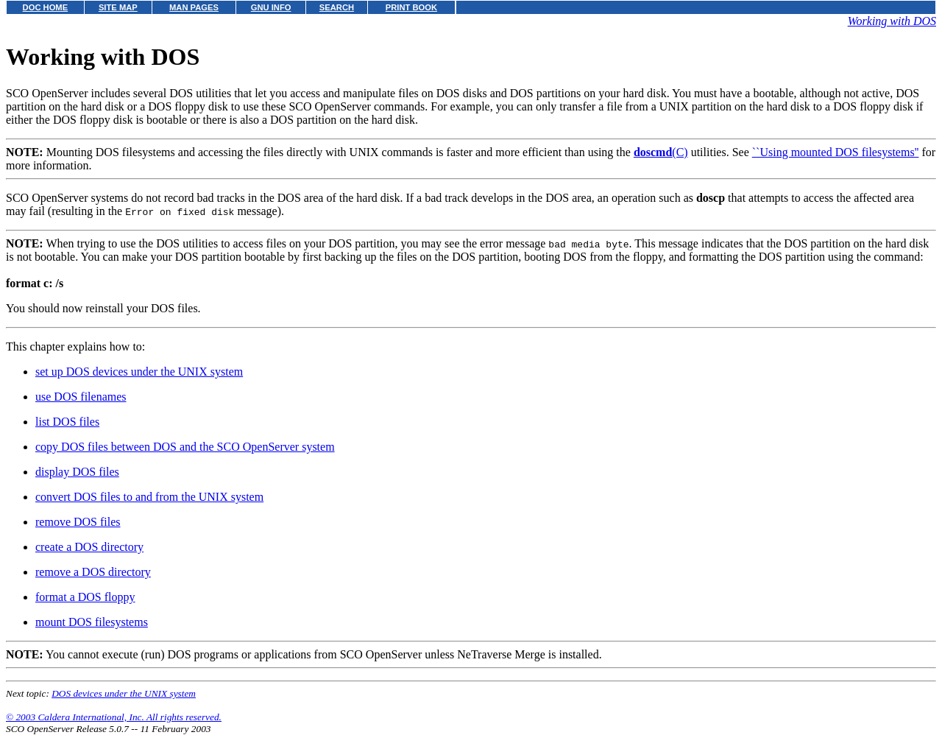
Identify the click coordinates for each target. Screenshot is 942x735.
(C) (661, 152)
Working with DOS (892, 21)
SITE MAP (118, 7)
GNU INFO (271, 7)
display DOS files (77, 471)
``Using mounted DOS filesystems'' (835, 152)
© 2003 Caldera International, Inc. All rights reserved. (114, 716)
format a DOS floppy (85, 597)
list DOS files (67, 421)
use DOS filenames (81, 396)
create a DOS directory (89, 547)
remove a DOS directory (93, 572)
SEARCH (336, 7)
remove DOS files (78, 522)
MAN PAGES (194, 7)
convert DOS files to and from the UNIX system (149, 496)
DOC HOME (45, 7)
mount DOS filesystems (91, 622)
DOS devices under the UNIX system (124, 693)
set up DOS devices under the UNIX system (139, 371)
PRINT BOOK (411, 7)
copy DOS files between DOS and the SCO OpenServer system (185, 446)
